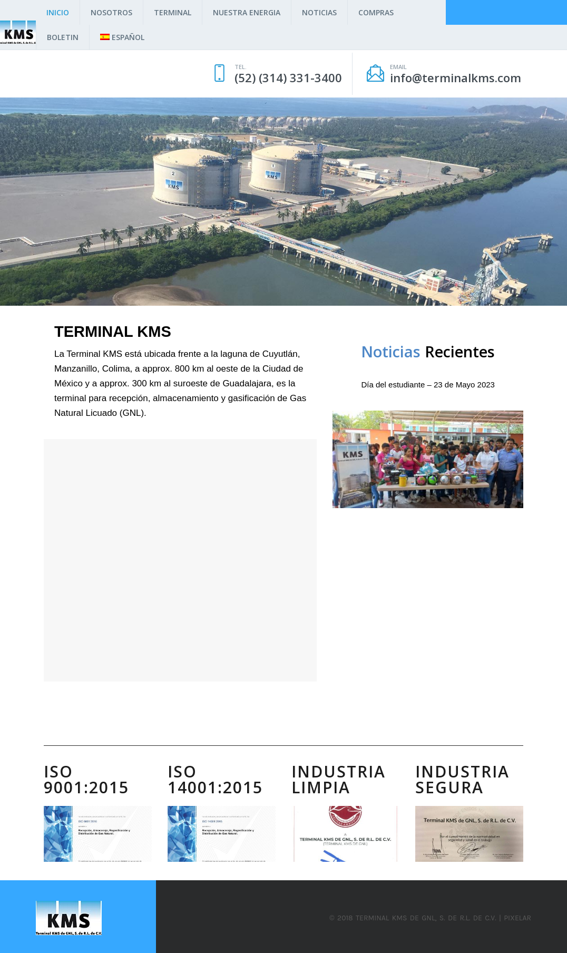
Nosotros (111, 12)
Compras (376, 12)
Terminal (172, 12)
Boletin (63, 37)
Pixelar (517, 917)
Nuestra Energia (246, 12)
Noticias (319, 12)
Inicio (57, 12)
